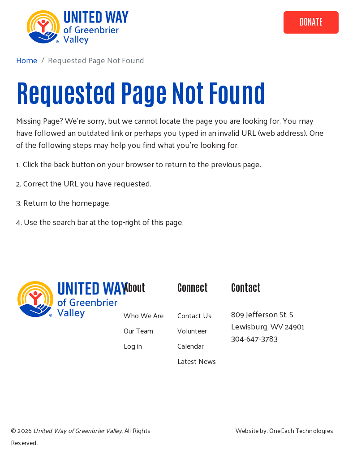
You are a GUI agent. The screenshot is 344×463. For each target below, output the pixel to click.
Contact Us (194, 315)
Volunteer (192, 330)
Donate (311, 21)
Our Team (138, 330)
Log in (133, 345)
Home (27, 60)
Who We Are (143, 315)
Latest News (196, 361)
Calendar (190, 345)
